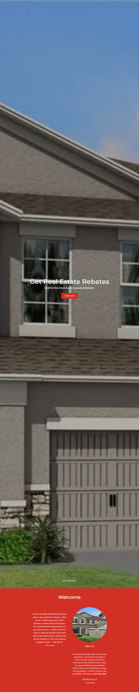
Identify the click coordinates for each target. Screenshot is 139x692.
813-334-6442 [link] (69, 580)
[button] (49, 645)
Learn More (70, 296)
